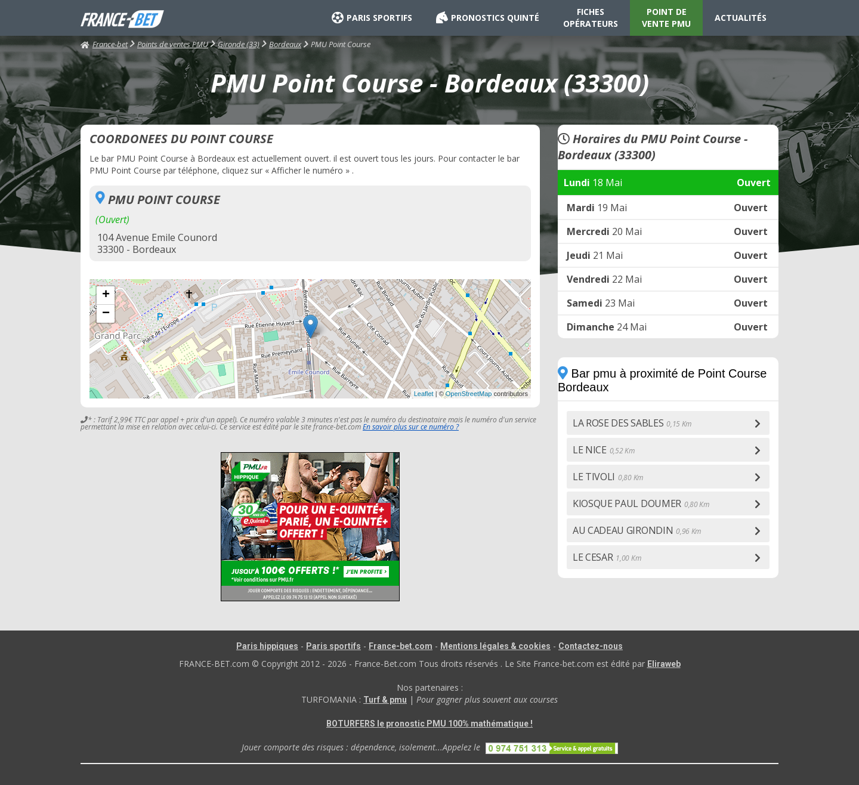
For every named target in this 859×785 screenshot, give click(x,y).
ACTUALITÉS (741, 17)
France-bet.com (400, 646)
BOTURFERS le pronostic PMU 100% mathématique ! (429, 723)
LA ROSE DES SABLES (632, 422)
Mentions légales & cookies (495, 646)
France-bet (104, 44)
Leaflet (424, 393)
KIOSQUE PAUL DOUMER (641, 503)
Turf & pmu (385, 699)
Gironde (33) (238, 44)
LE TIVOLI (608, 476)
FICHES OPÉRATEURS (590, 17)
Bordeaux (285, 44)
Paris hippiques (267, 646)
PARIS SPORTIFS (372, 18)
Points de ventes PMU (172, 44)
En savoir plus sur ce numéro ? (411, 427)
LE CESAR (607, 557)
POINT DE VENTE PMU (666, 17)
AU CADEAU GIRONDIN (637, 530)
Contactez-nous (590, 646)
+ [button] (106, 295)
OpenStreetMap (469, 393)
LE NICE (604, 449)
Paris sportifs (333, 646)
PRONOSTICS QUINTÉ (487, 18)
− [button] (106, 314)
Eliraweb (664, 664)
